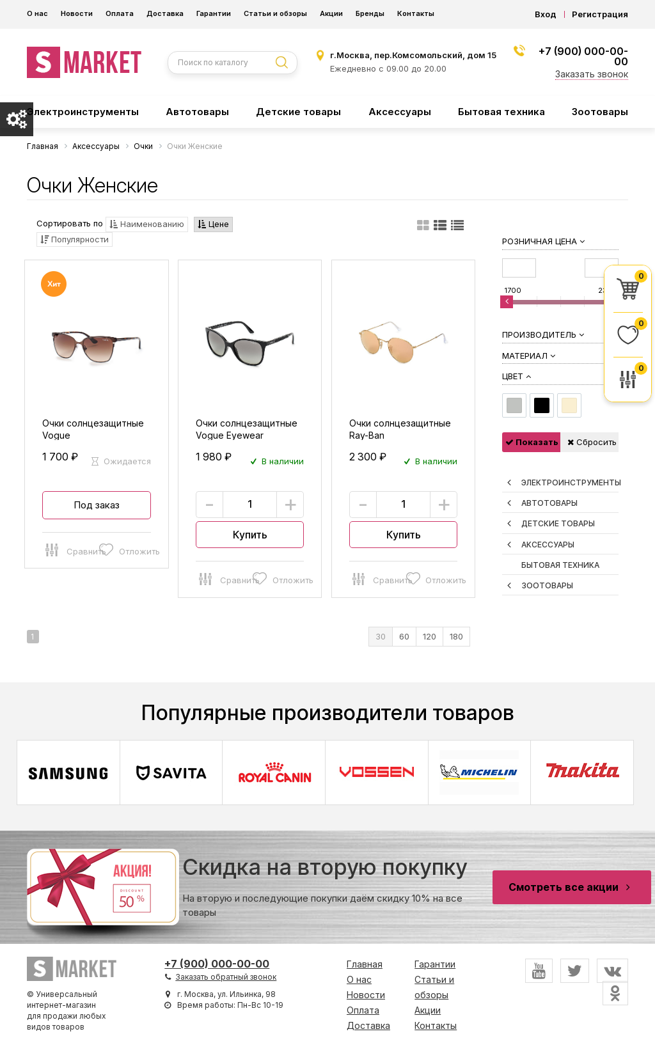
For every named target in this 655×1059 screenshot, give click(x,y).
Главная (365, 964)
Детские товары (298, 112)
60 (404, 636)
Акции (331, 13)
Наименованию (146, 224)
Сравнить (70, 549)
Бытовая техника (501, 112)
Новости (77, 13)
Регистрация (600, 14)
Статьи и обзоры (275, 13)
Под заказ (97, 505)
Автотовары (197, 112)
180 (456, 636)
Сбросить (592, 442)
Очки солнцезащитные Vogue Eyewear (246, 429)
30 (380, 636)
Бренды (370, 13)
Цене (213, 224)
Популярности (74, 239)
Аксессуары (399, 112)
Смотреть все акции (572, 887)
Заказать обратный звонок (225, 977)
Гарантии (213, 13)
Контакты (415, 13)
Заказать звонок (591, 73)
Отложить (123, 549)
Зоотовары (600, 112)
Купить (250, 534)
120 (429, 636)
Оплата (120, 13)
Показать (531, 442)
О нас (37, 13)
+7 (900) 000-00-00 (583, 56)
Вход (545, 14)
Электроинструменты (83, 112)
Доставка (165, 13)
